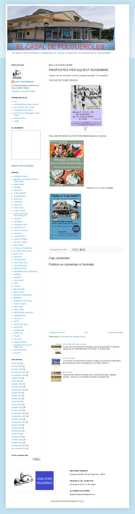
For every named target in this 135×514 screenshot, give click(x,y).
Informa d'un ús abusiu (22, 166)
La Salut (17, 286)
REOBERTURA (20, 316)
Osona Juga (18, 307)
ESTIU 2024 (18, 254)
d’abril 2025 (15, 363)
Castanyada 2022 (20, 225)
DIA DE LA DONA (20, 242)
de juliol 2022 (16, 425)
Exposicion (18, 257)
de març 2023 (16, 405)
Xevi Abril (17, 353)
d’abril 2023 (15, 402)
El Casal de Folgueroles (23, 248)
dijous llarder (18, 245)
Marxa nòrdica (19, 292)
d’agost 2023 (16, 393)
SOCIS (16, 321)
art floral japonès (20, 193)
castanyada (18, 222)
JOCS (16, 283)
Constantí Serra (20, 236)
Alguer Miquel (19, 184)
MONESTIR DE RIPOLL (23, 301)
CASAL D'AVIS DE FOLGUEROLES (21, 215)
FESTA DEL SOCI (20, 263)
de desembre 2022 (18, 413)
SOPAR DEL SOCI (21, 324)
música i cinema (20, 304)
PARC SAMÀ (19, 310)
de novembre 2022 (18, 416)
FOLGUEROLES (20, 266)
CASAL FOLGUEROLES (24, 82)
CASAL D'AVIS (19, 211)
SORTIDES (18, 327)
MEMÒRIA (18, 298)
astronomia (18, 199)
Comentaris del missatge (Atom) (73, 337)
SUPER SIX (18, 333)
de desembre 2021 (18, 446)
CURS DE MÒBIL (20, 239)
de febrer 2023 (17, 407)
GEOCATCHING (20, 269)
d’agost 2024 (16, 378)
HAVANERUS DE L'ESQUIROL (26, 272)
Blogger (81, 501)
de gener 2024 (17, 384)
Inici (86, 332)
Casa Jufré (18, 205)
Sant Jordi (17, 318)
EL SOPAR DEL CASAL (23, 251)
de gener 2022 (17, 443)
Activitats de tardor (21, 176)
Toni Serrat (18, 339)
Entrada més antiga (115, 332)
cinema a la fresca (21, 230)
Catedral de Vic (19, 227)
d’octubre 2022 (17, 419)
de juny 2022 (16, 428)
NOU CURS (67, 372)
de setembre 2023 (18, 390)
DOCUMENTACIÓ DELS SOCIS (26, 105)
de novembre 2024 (18, 372)
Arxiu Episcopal (20, 196)
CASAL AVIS (18, 208)
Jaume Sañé (18, 280)
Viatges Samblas (20, 342)
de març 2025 (16, 366)
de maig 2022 (16, 431)
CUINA (16, 121)
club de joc (18, 233)
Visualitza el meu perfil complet (23, 91)
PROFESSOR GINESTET (24, 313)
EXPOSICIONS (20, 118)
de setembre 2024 (18, 375)
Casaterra (17, 219)
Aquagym (17, 187)
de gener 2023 (17, 410)
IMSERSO (18, 277)
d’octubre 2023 (17, 387)
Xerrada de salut (20, 350)
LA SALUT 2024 (69, 358)
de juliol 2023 (16, 396)
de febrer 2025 (17, 369)
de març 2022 (16, 437)
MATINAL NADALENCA (23, 295)
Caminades (18, 202)
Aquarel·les (18, 190)
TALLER (17, 336)
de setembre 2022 (18, 422)
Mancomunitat (19, 289)
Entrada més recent (57, 332)
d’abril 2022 (15, 434)
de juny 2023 (16, 399)
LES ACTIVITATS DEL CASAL (74, 344)
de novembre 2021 (18, 448)
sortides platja (19, 330)
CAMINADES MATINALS (23, 110)
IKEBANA (17, 274)
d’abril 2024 (15, 381)
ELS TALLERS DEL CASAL (24, 107)
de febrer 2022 (17, 440)
